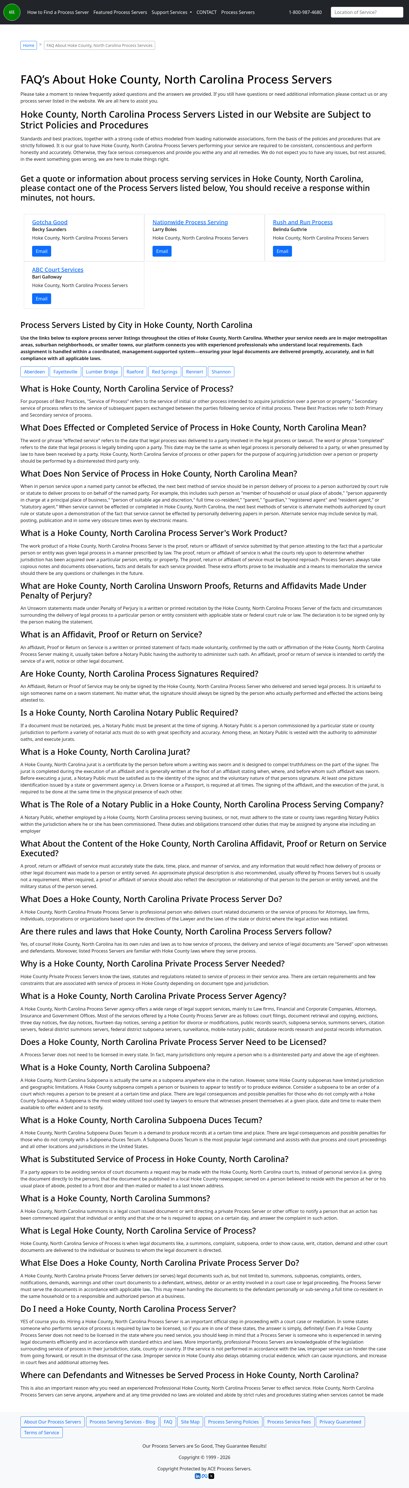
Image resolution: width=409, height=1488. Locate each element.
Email (41, 251)
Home (28, 45)
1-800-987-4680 (305, 12)
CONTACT (207, 12)
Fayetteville (65, 372)
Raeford (135, 372)
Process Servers (238, 12)
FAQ (168, 1422)
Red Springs (165, 372)
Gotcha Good (50, 222)
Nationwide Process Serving (190, 222)
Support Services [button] (170, 12)
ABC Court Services (58, 269)
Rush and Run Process (303, 222)
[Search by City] (367, 12)
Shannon (221, 372)
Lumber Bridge (102, 372)
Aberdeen (34, 372)
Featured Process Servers (120, 12)
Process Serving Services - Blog (122, 1422)
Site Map (190, 1422)
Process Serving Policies (233, 1422)
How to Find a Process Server (58, 12)
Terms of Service (41, 1432)
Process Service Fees (289, 1422)
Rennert (194, 372)
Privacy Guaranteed (340, 1422)
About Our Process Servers (52, 1422)
